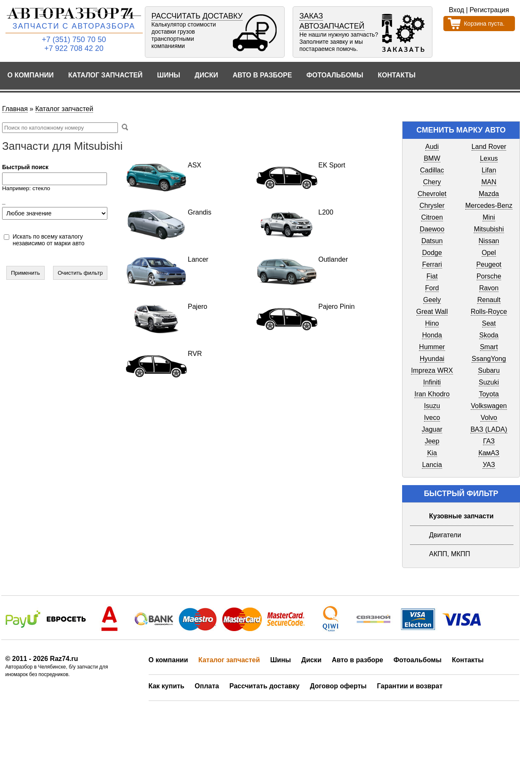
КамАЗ (488, 452)
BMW (432, 158)
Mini (489, 217)
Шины (168, 75)
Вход (456, 9)
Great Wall (432, 311)
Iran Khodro (432, 394)
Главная (15, 108)
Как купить (166, 686)
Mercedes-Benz (488, 205)
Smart (489, 346)
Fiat (432, 276)
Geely (432, 299)
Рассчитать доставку (264, 686)
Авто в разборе (262, 75)
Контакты (397, 75)
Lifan (489, 170)
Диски (206, 75)
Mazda (489, 193)
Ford (432, 288)
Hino (432, 323)
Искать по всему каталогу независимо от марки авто (49, 240)
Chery (432, 182)
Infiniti (432, 382)
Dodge (432, 252)
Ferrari (432, 264)
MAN (488, 182)
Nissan (489, 240)
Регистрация (489, 9)
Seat (489, 323)
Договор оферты (338, 686)
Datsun (432, 240)
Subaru (489, 370)
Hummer (432, 346)
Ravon (489, 288)
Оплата (207, 686)
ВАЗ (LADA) (488, 429)
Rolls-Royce (489, 311)
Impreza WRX (432, 370)
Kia (432, 452)
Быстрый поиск (25, 167)
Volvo (488, 417)
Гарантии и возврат (410, 686)
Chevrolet (432, 193)
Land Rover (489, 146)
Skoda (488, 335)
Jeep (432, 441)
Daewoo (432, 229)
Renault (488, 299)
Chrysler (432, 205)
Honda (432, 335)
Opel (489, 252)
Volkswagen (489, 405)
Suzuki (489, 382)
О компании (31, 75)
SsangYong (489, 358)
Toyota (489, 394)
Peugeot (488, 264)
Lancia (432, 464)
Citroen (432, 217)
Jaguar (432, 429)
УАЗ (489, 464)
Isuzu (432, 405)
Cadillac (432, 170)
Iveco (432, 417)
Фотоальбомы (335, 75)
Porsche (489, 276)
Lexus (489, 158)
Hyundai (432, 358)
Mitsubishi (489, 229)
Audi (432, 146)
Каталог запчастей (105, 75)
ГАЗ (489, 441)
